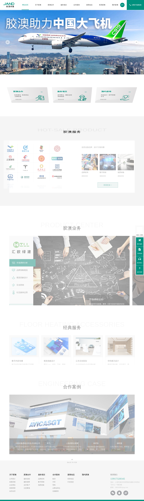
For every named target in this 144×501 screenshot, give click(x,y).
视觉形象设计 (20, 282)
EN (122, 5)
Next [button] (136, 42)
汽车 (43, 482)
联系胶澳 (102, 5)
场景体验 (30, 485)
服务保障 (16, 482)
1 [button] (69, 71)
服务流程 (16, 478)
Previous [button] (7, 42)
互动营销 (18, 290)
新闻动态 (89, 5)
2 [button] (73, 71)
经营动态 (60, 478)
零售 (43, 485)
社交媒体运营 (20, 297)
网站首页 (25, 5)
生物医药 (45, 491)
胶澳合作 (51, 5)
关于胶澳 (38, 5)
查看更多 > (112, 185)
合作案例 (76, 5)
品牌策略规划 (20, 275)
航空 (43, 478)
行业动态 (60, 482)
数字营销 (30, 482)
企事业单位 (46, 488)
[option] (72, 42)
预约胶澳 (115, 5)
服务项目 (64, 5)
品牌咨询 (30, 478)
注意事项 (16, 488)
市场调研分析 (20, 268)
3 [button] (75, 71)
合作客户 (16, 485)
